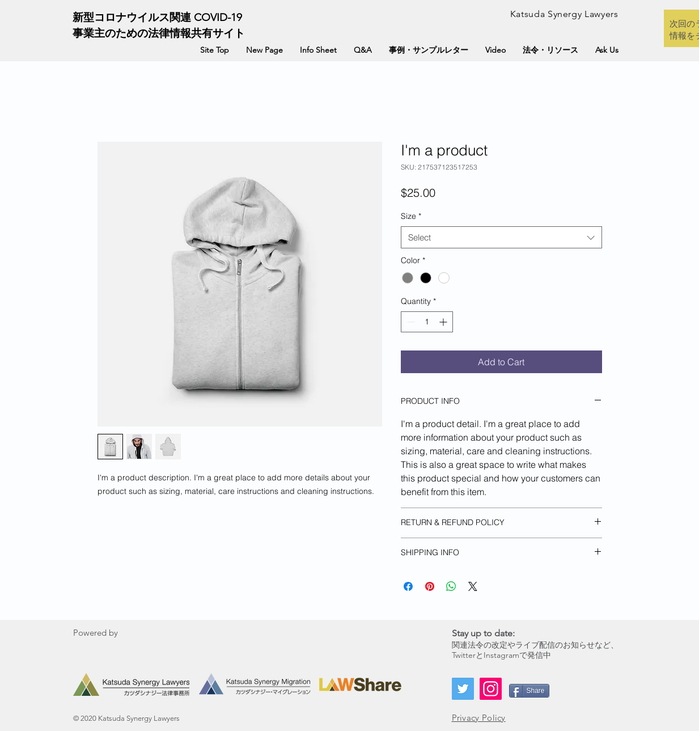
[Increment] (444, 322)
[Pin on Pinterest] (430, 586)
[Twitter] (463, 688)
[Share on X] (473, 586)
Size (411, 216)
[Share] (529, 690)
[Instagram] (491, 688)
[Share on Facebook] (408, 586)
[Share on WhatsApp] (451, 586)
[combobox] (501, 237)
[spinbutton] (427, 322)
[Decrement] (410, 322)
